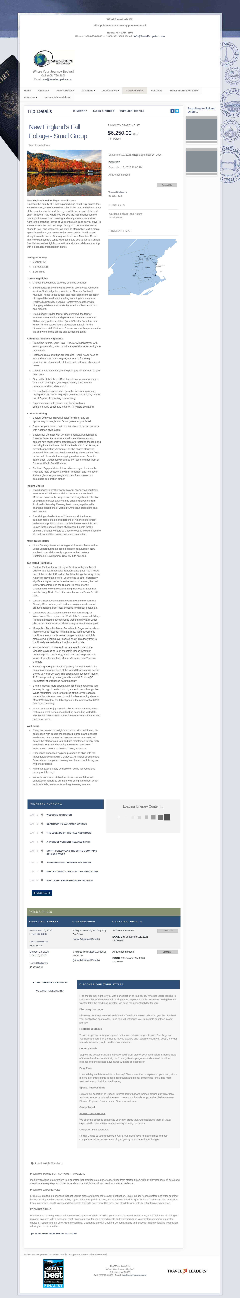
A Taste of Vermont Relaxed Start (68, 842)
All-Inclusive (109, 90)
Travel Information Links (184, 90)
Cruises (43, 90)
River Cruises (64, 90)
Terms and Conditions (57, 97)
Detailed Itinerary (42, 893)
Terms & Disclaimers (117, 192)
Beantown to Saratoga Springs (66, 824)
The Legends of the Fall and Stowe (68, 833)
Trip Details (39, 111)
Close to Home (135, 90)
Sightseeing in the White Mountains (69, 862)
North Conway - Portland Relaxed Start (72, 871)
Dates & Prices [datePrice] (103, 111)
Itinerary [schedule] (80, 111)
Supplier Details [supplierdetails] (132, 111)
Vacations (87, 90)
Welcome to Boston (59, 815)
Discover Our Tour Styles (52, 982)
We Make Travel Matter (50, 991)
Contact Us (167, 185)
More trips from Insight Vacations (54, 1233)
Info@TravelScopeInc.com (149, 36)
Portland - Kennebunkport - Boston (69, 880)
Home (27, 90)
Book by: (118, 936)
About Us (29, 97)
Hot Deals (156, 90)
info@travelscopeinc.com (57, 79)
